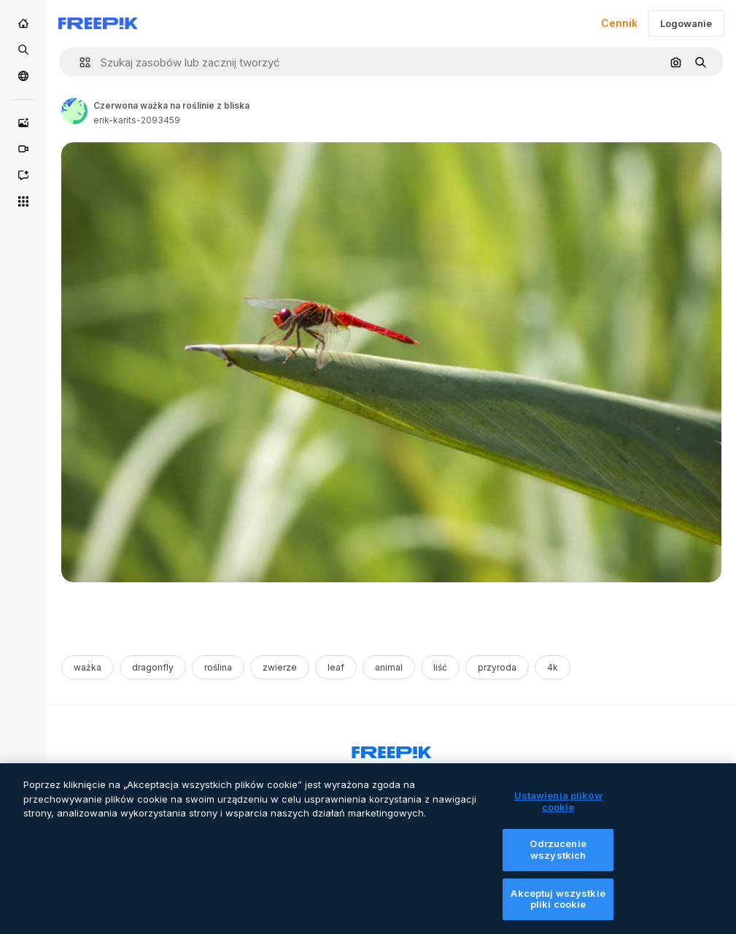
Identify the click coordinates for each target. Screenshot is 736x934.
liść (440, 667)
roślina (218, 667)
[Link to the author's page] (74, 111)
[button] (79, 62)
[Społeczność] (23, 76)
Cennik (619, 23)
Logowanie (686, 23)
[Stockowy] (23, 49)
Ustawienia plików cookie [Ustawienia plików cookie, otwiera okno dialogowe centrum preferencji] (558, 810)
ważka (87, 667)
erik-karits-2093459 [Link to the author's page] (136, 120)
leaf (336, 667)
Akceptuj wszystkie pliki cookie (558, 907)
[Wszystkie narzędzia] (23, 201)
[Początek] (23, 23)
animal (389, 667)
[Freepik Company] (392, 749)
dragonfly (153, 667)
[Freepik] (98, 23)
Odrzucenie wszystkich (558, 858)
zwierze (280, 667)
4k (552, 667)
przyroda (497, 667)
